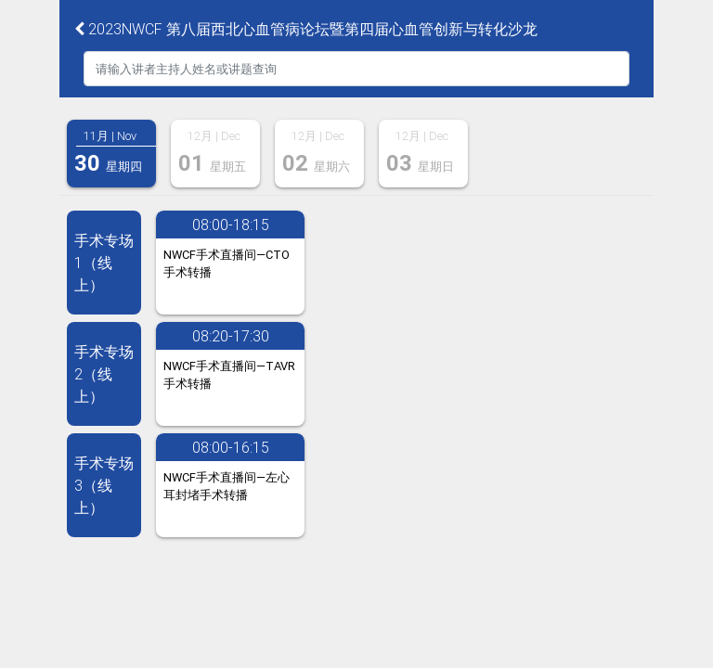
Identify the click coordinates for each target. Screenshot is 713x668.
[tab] (111, 153)
